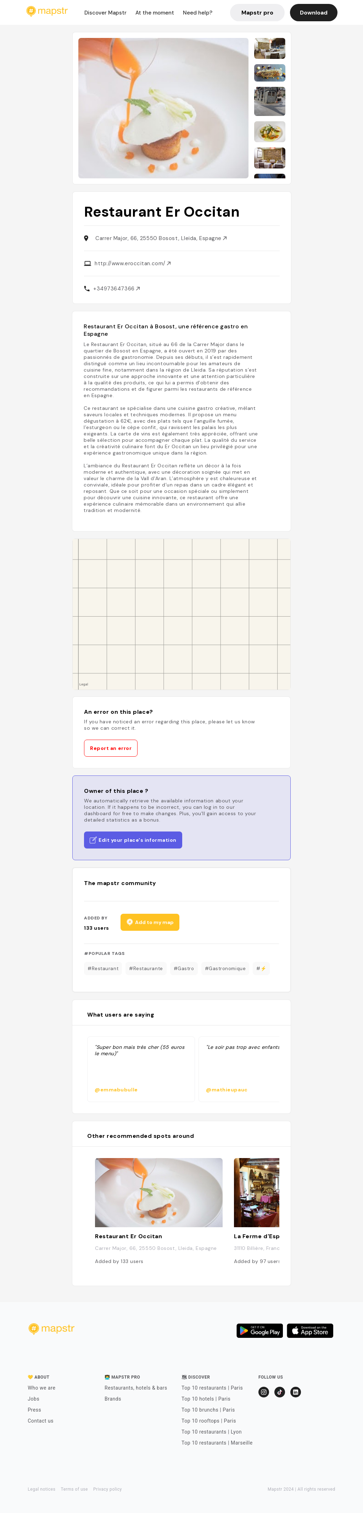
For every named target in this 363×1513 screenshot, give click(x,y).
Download (314, 12)
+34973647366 (116, 288)
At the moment (154, 12)
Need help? (197, 12)
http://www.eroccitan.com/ (133, 263)
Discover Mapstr (105, 12)
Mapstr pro (257, 12)
